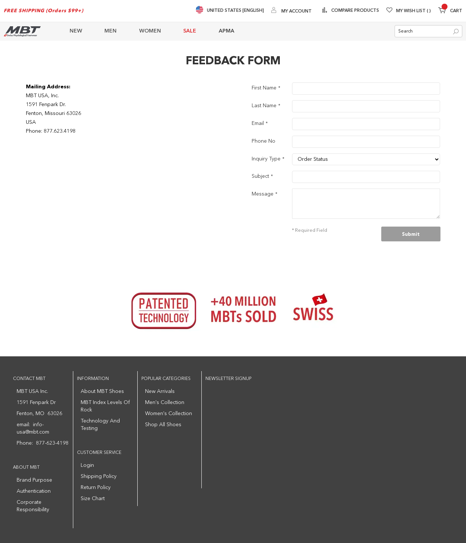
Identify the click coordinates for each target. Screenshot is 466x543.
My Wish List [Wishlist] (413, 11)
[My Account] (291, 11)
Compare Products (354, 11)
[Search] (456, 32)
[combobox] (428, 32)
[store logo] (22, 31)
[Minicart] (450, 11)
